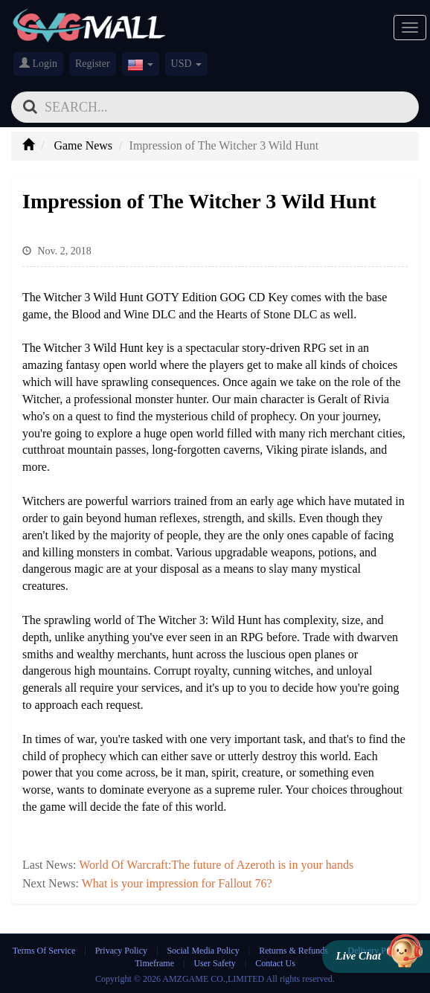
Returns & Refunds (293, 950)
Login (38, 63)
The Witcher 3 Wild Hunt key (93, 347)
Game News (83, 145)
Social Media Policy (203, 950)
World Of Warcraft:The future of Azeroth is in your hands (216, 864)
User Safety (214, 963)
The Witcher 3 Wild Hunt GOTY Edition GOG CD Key (155, 297)
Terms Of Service (44, 950)
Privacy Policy (122, 950)
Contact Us (275, 963)
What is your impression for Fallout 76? (177, 883)
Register (92, 63)
